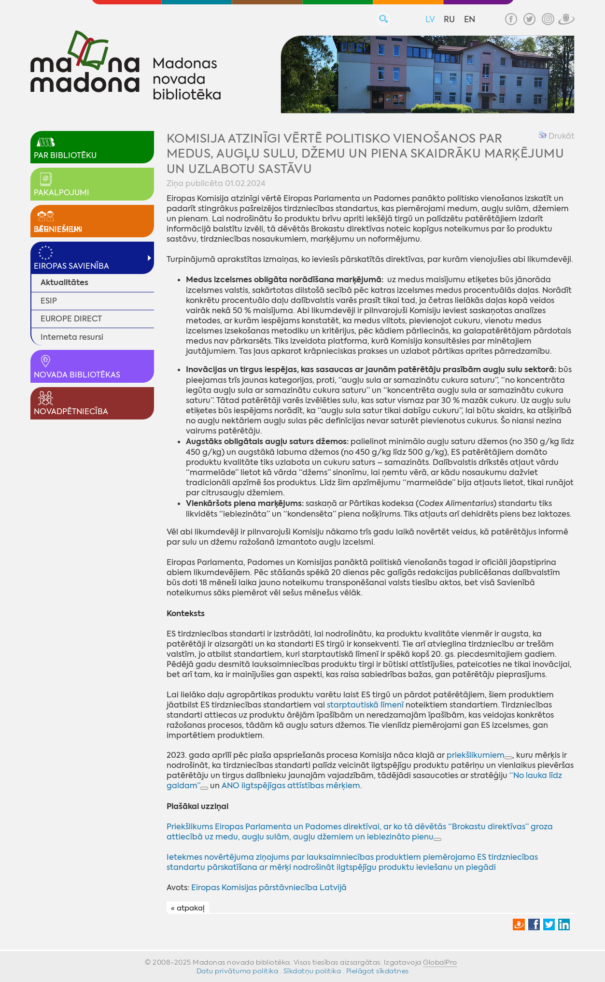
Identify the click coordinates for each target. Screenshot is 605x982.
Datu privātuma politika (238, 971)
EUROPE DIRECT (71, 319)
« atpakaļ (188, 908)
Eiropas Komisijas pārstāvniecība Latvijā (269, 887)
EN (469, 19)
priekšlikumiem (476, 755)
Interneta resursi (72, 337)
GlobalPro (440, 962)
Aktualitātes (64, 282)
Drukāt (557, 136)
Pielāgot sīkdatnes (377, 971)
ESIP (49, 301)
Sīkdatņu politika (312, 971)
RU (449, 19)
